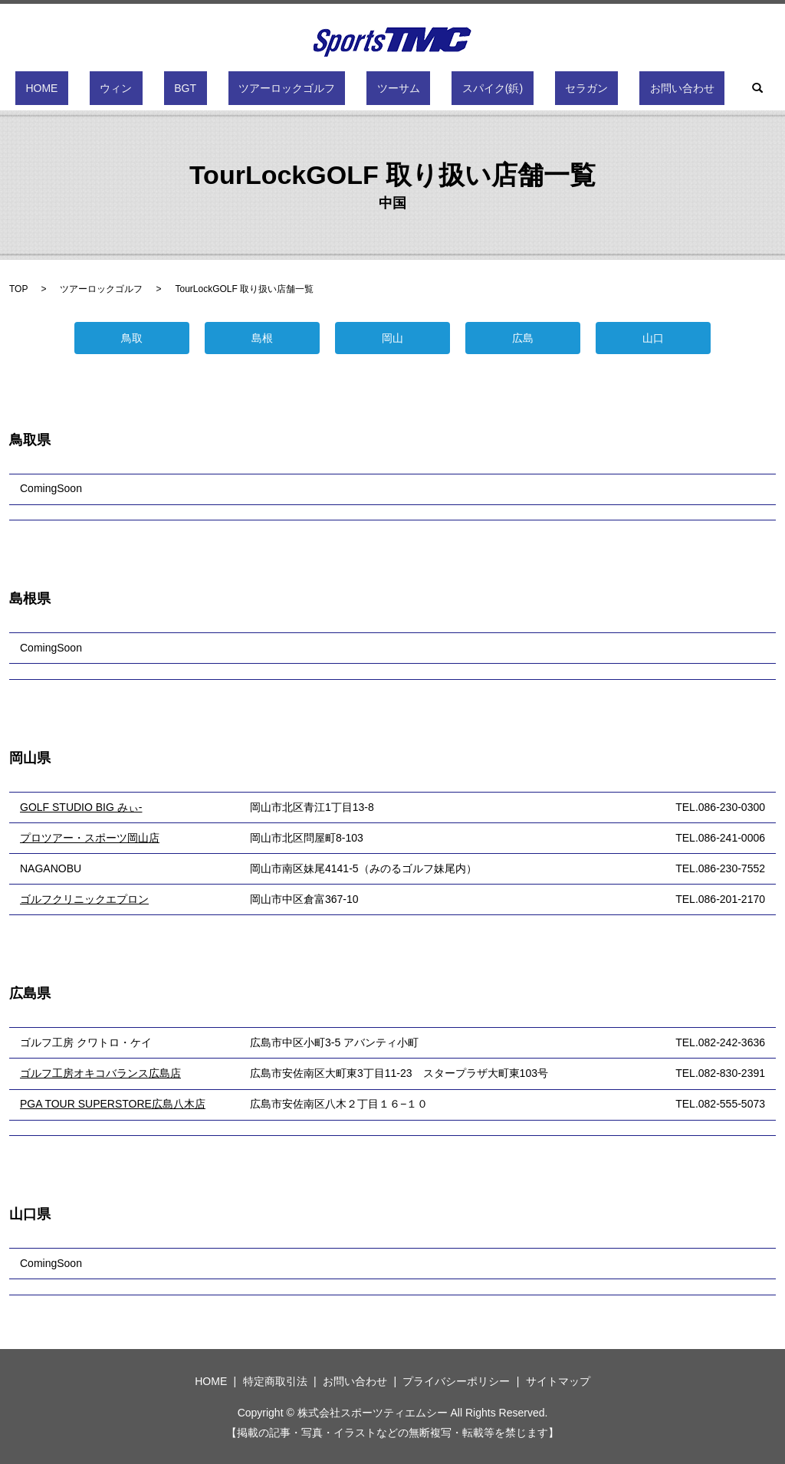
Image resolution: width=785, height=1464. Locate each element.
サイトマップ (558, 1381)
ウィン (168, 88)
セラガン (535, 88)
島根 (262, 338)
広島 (523, 338)
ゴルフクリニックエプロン (84, 899)
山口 (653, 338)
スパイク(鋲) (462, 88)
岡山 (392, 338)
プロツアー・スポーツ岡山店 (89, 838)
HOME (114, 88)
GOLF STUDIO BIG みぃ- (81, 807)
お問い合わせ (610, 88)
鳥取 (132, 338)
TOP (18, 289)
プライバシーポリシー (456, 1381)
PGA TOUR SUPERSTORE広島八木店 (112, 1104)
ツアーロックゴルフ (297, 88)
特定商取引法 (275, 1381)
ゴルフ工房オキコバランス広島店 (100, 1073)
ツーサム (388, 88)
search (675, 88)
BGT (216, 88)
